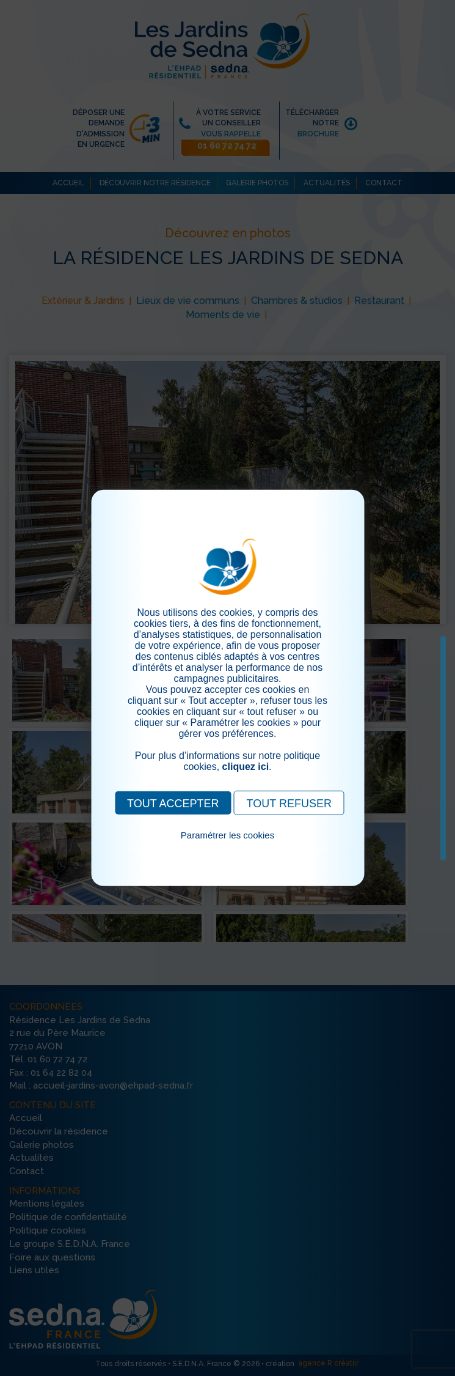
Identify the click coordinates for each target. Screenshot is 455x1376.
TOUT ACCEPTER (173, 803)
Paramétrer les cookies (227, 835)
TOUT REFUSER (289, 803)
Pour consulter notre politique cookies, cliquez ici (228, 849)
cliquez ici (245, 766)
